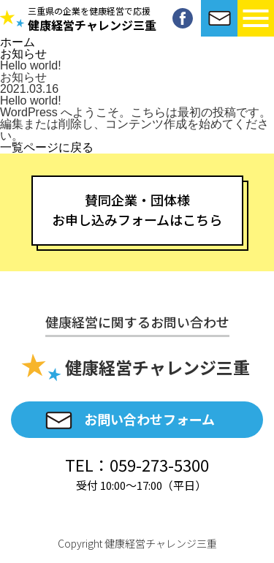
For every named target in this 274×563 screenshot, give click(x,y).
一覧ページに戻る (47, 147)
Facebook (183, 18)
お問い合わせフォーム (149, 418)
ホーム (17, 42)
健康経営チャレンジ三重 (92, 20)
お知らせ (23, 54)
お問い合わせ (219, 18)
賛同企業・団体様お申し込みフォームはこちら (137, 209)
